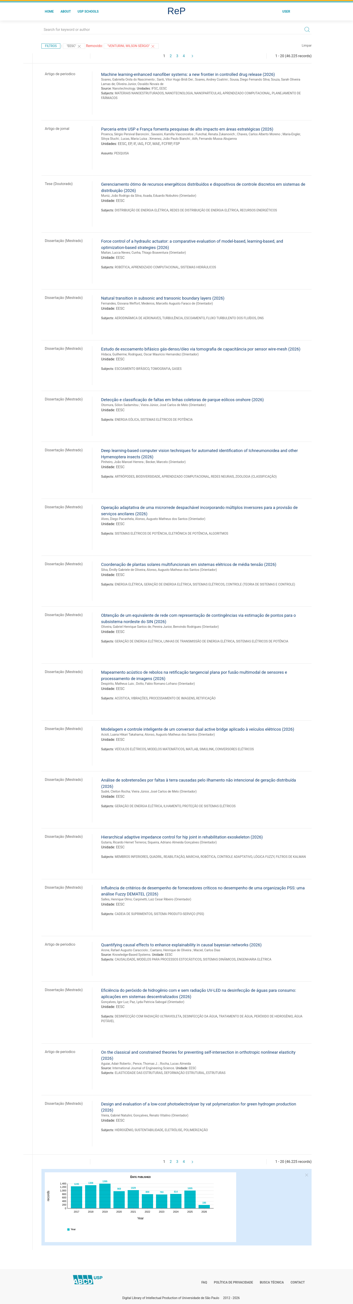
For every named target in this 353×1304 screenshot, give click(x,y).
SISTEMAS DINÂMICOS (219, 959)
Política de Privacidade (233, 1282)
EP (130, 144)
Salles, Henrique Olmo (116, 899)
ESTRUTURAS (216, 1073)
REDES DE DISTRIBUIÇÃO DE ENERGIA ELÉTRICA (204, 210)
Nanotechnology (123, 88)
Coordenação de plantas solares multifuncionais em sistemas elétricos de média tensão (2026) (188, 564)
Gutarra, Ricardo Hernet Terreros (123, 842)
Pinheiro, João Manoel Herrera (122, 462)
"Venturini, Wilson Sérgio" (131, 46)
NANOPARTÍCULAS (207, 93)
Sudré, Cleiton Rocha (115, 791)
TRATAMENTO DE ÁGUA (236, 1016)
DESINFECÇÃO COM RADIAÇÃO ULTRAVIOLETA (148, 1016)
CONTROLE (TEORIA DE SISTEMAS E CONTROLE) (260, 584)
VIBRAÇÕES (139, 698)
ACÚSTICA (122, 698)
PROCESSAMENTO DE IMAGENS (172, 698)
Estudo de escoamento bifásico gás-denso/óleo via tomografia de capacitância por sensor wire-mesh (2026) (200, 349)
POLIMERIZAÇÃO (196, 1130)
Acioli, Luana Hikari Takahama (122, 734)
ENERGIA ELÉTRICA (129, 584)
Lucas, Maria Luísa (134, 138)
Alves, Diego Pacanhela (117, 519)
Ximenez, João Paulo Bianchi (169, 138)
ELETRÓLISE (173, 1130)
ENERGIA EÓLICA (127, 419)
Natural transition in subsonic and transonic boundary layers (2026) (162, 298)
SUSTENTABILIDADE (148, 1130)
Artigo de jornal (57, 129)
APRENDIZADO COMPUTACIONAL (247, 93)
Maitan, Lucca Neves (115, 252)
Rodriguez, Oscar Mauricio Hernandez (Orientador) (163, 354)
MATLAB (192, 749)
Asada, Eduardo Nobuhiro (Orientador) (169, 195)
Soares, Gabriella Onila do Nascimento (128, 79)
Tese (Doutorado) (59, 184)
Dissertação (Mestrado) (64, 241)
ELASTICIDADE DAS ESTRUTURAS (139, 1073)
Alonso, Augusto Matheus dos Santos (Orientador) (170, 519)
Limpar (307, 45)
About (66, 11)
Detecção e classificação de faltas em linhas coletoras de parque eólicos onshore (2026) (182, 399)
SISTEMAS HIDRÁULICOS (198, 267)
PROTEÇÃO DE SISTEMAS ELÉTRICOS (209, 806)
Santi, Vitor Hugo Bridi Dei (175, 79)
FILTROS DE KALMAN (291, 857)
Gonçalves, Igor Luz (114, 1002)
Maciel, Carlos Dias (207, 950)
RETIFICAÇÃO (205, 698)
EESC (163, 88)
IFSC (155, 88)
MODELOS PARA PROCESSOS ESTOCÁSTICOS (169, 959)
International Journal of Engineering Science (143, 1068)
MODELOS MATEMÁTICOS (165, 749)
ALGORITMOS (218, 533)
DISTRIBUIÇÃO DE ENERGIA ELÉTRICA (142, 210)
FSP (177, 144)
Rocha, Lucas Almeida (175, 1063)
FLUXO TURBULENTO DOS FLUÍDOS (231, 318)
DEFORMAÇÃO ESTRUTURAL (184, 1073)
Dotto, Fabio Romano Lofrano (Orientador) (165, 683)
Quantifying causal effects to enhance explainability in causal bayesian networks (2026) (181, 944)
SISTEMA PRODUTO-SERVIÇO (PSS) (179, 914)
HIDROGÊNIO (124, 1130)
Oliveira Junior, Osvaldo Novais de (140, 84)
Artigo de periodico (60, 74)
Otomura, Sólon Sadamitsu (119, 405)
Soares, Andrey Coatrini (211, 79)
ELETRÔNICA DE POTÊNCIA (187, 533)
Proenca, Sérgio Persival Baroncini (125, 134)
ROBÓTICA (122, 267)
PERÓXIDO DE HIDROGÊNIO (273, 1016)
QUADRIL (155, 857)
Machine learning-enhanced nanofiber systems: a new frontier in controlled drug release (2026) (188, 74)
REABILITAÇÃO (174, 857)
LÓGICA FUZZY (264, 857)
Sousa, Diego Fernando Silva (249, 79)
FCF (148, 144)
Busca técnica (272, 1282)
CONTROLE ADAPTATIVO (234, 857)
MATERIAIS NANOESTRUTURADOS (139, 93)
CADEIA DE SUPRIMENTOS (133, 914)
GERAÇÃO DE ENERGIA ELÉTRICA (167, 584)
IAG (140, 144)
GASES (176, 369)
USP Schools (88, 11)
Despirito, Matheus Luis (117, 683)
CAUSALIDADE (125, 959)
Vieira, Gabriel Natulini (116, 1115)
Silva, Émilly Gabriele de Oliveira (123, 570)
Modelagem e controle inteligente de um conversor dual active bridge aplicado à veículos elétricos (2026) (197, 729)
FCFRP (167, 144)
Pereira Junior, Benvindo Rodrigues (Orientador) (185, 626)
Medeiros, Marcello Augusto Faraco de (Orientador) (177, 303)
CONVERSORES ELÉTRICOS (234, 749)
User (286, 11)
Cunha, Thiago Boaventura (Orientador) (158, 252)
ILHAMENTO (172, 806)
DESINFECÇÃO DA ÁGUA (200, 1016)
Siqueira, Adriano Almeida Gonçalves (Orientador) (182, 842)
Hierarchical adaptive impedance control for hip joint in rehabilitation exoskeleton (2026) (182, 837)
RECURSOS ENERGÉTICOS (258, 210)
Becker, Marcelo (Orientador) (166, 462)
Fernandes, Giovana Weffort (120, 303)
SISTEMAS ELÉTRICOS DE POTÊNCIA (166, 419)
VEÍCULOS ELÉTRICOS (130, 749)
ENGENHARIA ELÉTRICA (254, 959)
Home (49, 11)
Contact (298, 1282)
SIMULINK (206, 749)
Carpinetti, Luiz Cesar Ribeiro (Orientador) (162, 899)
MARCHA (192, 857)
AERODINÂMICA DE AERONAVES (138, 318)
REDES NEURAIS (222, 476)
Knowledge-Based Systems (131, 954)
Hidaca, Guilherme (114, 354)
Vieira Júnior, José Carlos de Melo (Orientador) (173, 405)
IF (134, 144)
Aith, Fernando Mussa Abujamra (214, 138)
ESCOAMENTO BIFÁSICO (132, 369)
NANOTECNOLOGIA (179, 93)
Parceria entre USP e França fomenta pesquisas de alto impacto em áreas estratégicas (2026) (187, 129)
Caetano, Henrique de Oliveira (170, 950)
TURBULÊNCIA (172, 318)
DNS (260, 318)
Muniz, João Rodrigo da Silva (121, 195)
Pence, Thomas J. (145, 1063)
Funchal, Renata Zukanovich (215, 134)
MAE (156, 144)
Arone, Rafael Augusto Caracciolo (124, 950)
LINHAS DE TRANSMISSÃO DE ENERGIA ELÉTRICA (199, 641)
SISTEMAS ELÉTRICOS (208, 584)
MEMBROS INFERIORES (131, 857)
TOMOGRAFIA (160, 369)
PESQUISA (121, 153)
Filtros (51, 46)
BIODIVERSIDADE (148, 476)
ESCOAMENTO (194, 318)
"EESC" (74, 46)
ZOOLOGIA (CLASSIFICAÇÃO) (256, 476)
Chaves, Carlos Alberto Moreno (258, 134)
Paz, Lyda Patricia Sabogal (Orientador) (157, 1002)
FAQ (204, 1282)
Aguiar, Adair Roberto (116, 1063)
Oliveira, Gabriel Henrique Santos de (126, 626)
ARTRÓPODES (125, 476)
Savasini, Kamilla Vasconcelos (172, 134)
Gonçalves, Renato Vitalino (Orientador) (160, 1115)
